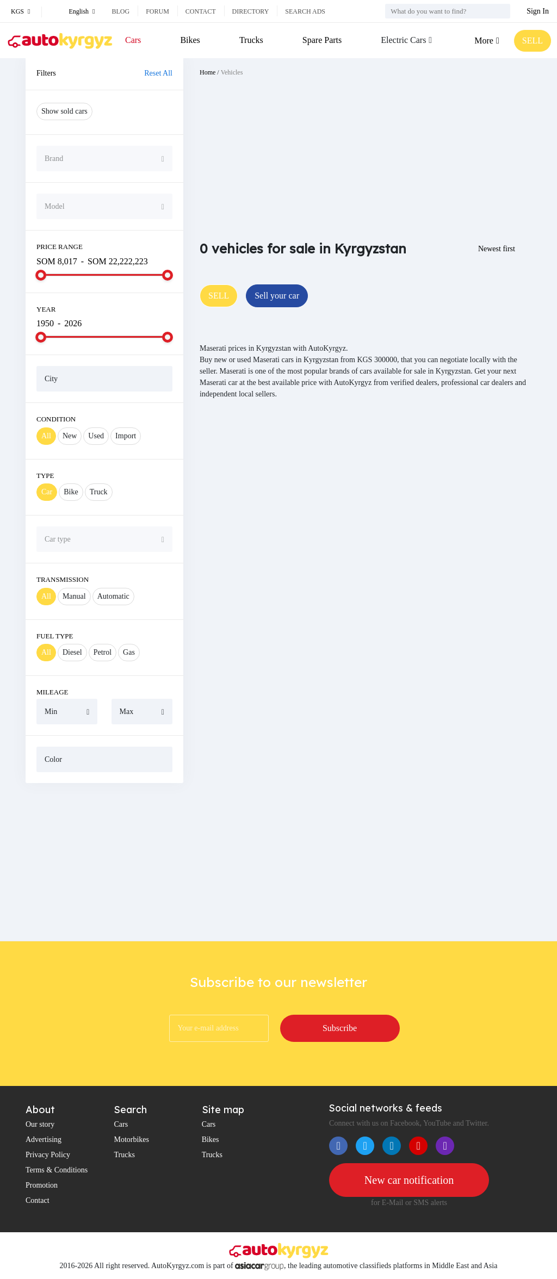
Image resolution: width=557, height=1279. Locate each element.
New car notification (409, 1180)
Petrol (103, 652)
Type (45, 475)
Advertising (43, 1139)
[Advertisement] (104, 862)
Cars (133, 40)
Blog (120, 11)
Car (46, 492)
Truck (99, 492)
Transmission (62, 579)
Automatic (113, 596)
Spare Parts (322, 40)
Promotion (42, 1185)
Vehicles (232, 72)
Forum (157, 11)
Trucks (251, 40)
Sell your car (277, 295)
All (46, 436)
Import (125, 436)
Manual (74, 596)
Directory (250, 11)
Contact (200, 11)
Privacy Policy (48, 1155)
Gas (129, 652)
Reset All (158, 73)
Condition (56, 419)
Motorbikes (131, 1139)
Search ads (305, 11)
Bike (71, 492)
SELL (532, 40)
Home (207, 72)
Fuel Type (54, 636)
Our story (40, 1124)
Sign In (538, 11)
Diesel (72, 652)
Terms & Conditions (57, 1170)
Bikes (190, 40)
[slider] (40, 275)
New (70, 436)
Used (96, 436)
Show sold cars (64, 111)
